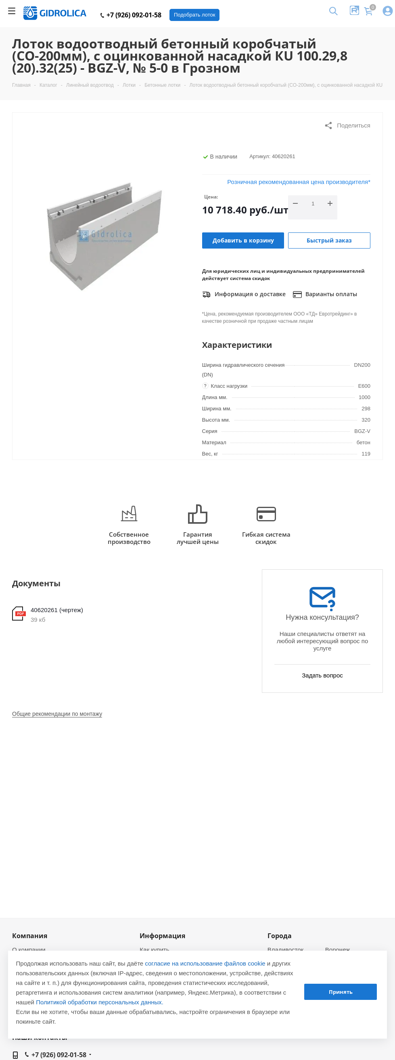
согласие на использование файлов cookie (205, 963)
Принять (341, 991)
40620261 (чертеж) (57, 609)
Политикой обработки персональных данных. (99, 1002)
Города (280, 935)
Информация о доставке (244, 294)
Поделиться (347, 125)
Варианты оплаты (325, 294)
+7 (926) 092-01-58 (130, 15)
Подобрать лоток (194, 15)
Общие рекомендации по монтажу (57, 714)
